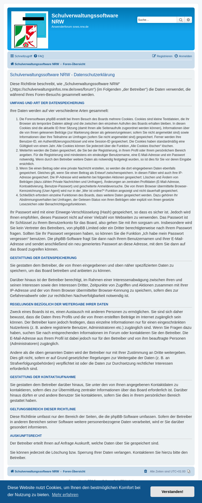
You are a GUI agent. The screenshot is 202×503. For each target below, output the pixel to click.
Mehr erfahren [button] (65, 494)
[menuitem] (38, 56)
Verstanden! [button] (172, 492)
